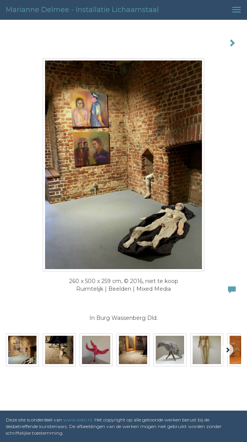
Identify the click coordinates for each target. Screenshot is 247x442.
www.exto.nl (77, 420)
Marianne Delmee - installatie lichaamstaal (82, 9)
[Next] (227, 350)
